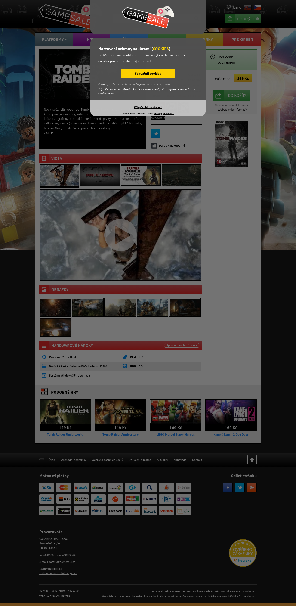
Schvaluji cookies (148, 73)
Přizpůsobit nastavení (148, 107)
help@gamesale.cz (164, 113)
